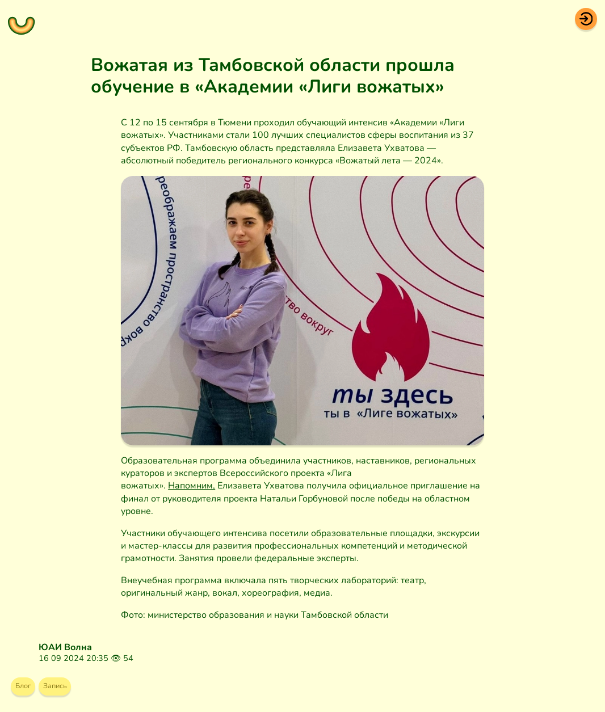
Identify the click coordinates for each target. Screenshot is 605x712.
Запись (68, 688)
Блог (27, 688)
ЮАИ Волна (65, 647)
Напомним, (191, 485)
